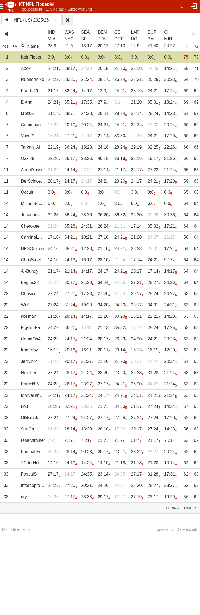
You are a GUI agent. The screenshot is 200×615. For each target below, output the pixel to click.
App (26, 529)
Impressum (163, 529)
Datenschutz (187, 529)
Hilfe (15, 529)
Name (30, 46)
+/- (14, 46)
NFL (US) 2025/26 (31, 20)
